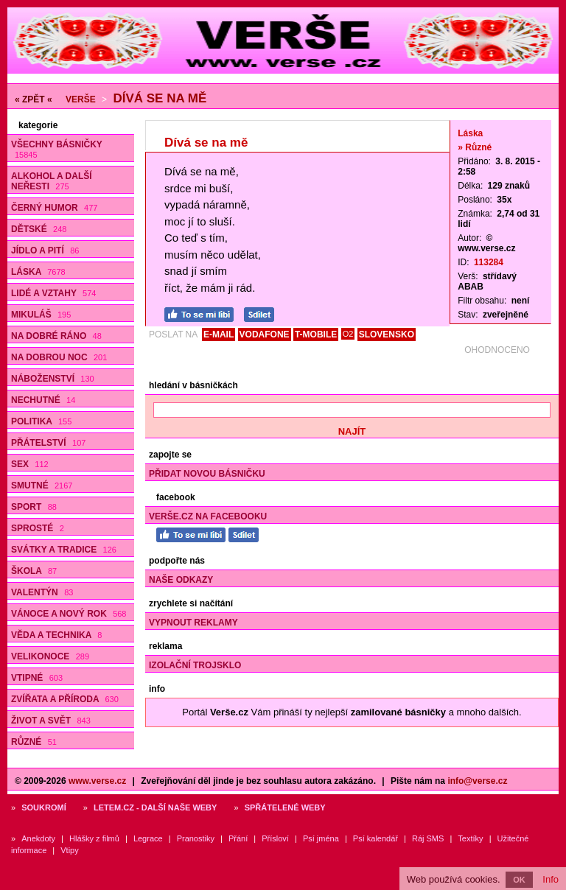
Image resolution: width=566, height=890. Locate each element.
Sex (30, 464)
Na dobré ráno (56, 336)
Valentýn (42, 592)
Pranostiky (195, 838)
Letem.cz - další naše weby (155, 807)
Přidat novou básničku (207, 474)
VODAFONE (265, 334)
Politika (41, 421)
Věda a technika (56, 635)
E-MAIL (218, 334)
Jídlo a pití (45, 250)
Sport (34, 507)
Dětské (38, 229)
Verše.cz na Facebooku (208, 516)
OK (519, 879)
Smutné (41, 485)
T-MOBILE (316, 334)
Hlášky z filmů (94, 838)
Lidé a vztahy (53, 293)
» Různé (475, 147)
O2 (348, 333)
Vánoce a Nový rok (68, 614)
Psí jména (321, 838)
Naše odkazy (181, 580)
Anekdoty (38, 838)
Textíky (470, 838)
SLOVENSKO (386, 334)
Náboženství (52, 379)
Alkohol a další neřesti (51, 181)
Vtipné (37, 678)
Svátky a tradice (63, 549)
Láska (38, 272)
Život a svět (51, 720)
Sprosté (37, 528)
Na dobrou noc (59, 357)
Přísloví (275, 838)
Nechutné (43, 400)
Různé (34, 742)
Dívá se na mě (159, 98)
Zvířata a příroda (65, 699)
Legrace (148, 838)
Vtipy (69, 850)
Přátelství (48, 443)
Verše (81, 99)
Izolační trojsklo (195, 665)
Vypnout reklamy (193, 622)
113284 (488, 262)
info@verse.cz (477, 781)
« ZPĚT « (33, 99)
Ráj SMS (428, 838)
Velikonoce (50, 656)
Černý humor (54, 208)
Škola (34, 571)
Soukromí (43, 807)
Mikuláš (41, 314)
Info (550, 879)
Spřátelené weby (285, 807)
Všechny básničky (56, 149)
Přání (238, 838)
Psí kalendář (375, 838)
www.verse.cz (97, 781)
